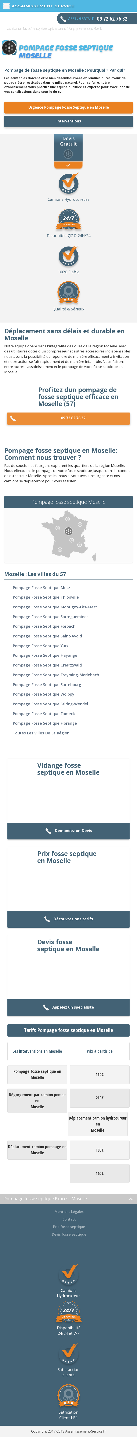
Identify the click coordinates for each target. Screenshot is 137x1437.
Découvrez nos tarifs (68, 919)
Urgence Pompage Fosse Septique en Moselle (68, 107)
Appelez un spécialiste (68, 1008)
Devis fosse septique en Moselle (68, 945)
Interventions (68, 121)
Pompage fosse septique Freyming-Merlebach (56, 674)
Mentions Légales (69, 1211)
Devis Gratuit (68, 140)
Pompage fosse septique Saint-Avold (47, 636)
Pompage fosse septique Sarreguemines (51, 616)
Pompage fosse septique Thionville (46, 597)
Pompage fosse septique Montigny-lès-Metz (55, 606)
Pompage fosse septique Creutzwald (47, 665)
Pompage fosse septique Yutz (41, 645)
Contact (69, 1219)
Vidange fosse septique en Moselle (68, 769)
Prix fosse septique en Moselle (67, 857)
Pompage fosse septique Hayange (45, 655)
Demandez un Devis (68, 831)
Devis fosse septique (69, 1234)
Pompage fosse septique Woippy (43, 694)
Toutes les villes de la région (41, 732)
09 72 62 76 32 (47, 418)
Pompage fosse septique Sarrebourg (47, 684)
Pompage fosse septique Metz (41, 587)
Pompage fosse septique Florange (45, 723)
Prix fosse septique (69, 1226)
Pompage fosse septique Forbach (44, 626)
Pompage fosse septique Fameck (44, 713)
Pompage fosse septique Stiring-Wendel (50, 703)
